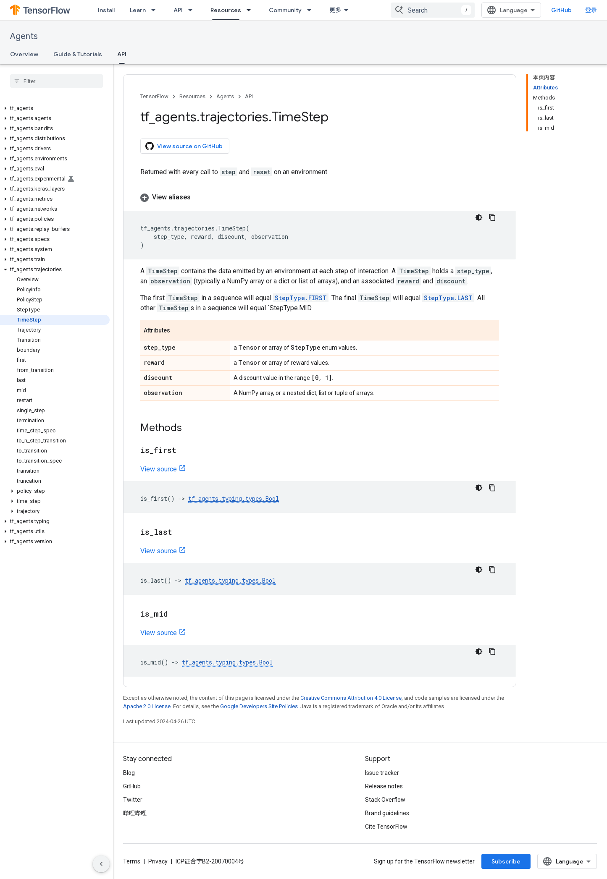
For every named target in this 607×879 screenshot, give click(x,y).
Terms (131, 861)
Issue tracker (382, 772)
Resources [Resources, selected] (225, 10)
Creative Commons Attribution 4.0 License (351, 698)
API (178, 10)
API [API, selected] (121, 54)
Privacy (158, 861)
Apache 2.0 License (147, 706)
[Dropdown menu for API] (193, 10)
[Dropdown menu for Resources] (251, 10)
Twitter (132, 799)
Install (106, 10)
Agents (24, 36)
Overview (24, 54)
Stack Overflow (385, 799)
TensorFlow (154, 96)
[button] (55, 108)
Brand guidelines (387, 813)
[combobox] (433, 10)
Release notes (384, 786)
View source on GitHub (184, 146)
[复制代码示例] (492, 217)
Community (285, 10)
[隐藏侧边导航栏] (101, 863)
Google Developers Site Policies (259, 706)
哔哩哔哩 (135, 813)
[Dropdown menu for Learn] (156, 10)
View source (158, 469)
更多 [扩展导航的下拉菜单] (335, 10)
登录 (591, 10)
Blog (129, 772)
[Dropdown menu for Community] (312, 10)
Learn (138, 10)
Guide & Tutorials (77, 54)
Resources (192, 96)
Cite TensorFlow (386, 826)
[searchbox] (56, 81)
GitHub (561, 10)
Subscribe (505, 861)
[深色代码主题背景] (479, 217)
